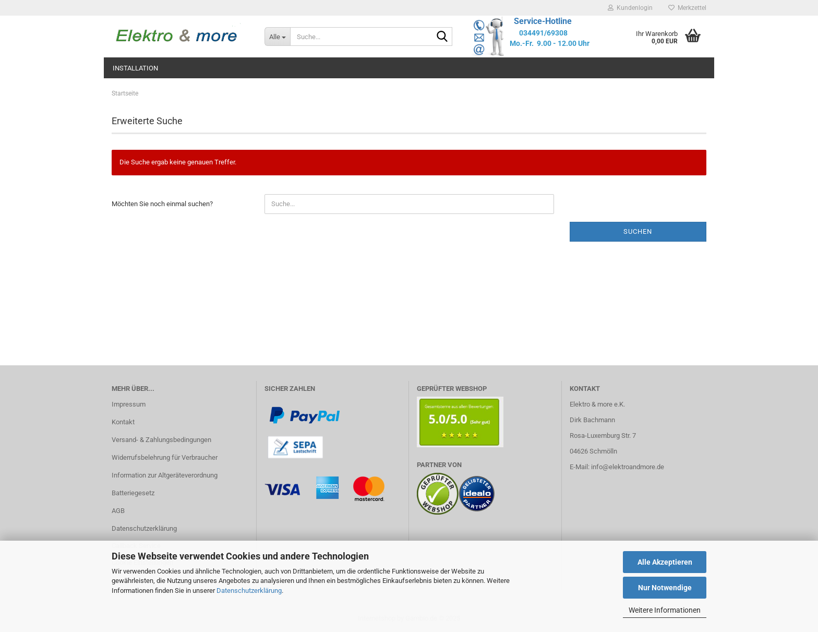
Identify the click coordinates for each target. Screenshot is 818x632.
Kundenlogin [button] (630, 7)
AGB (118, 511)
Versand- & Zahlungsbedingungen (161, 440)
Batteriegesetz (133, 493)
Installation (135, 68)
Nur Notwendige (665, 587)
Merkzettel (687, 7)
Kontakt (123, 422)
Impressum (129, 404)
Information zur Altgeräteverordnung (165, 475)
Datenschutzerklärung (249, 590)
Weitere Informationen (665, 610)
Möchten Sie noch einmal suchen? (162, 204)
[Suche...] (277, 36)
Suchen (637, 231)
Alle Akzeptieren (664, 562)
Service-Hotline (543, 21)
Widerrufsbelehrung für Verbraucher (165, 457)
